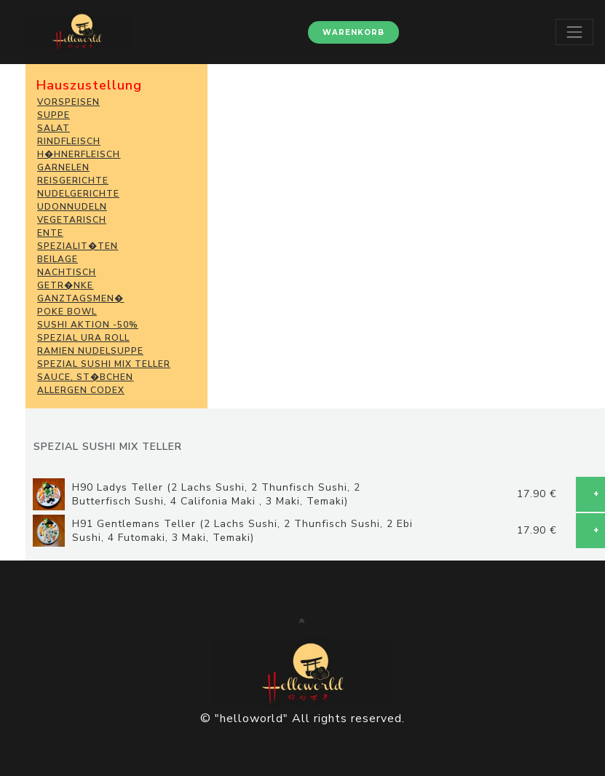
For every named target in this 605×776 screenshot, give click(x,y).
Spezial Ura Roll (83, 338)
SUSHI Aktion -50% (87, 324)
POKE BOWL (67, 311)
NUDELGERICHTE (78, 193)
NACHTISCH (66, 272)
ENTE (50, 233)
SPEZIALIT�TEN (77, 246)
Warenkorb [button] (353, 32)
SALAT (53, 128)
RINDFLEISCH (68, 141)
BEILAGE (57, 259)
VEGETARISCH (71, 220)
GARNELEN (63, 167)
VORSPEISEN (68, 102)
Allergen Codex (80, 390)
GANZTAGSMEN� (80, 298)
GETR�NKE (65, 285)
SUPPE (53, 115)
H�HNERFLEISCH (78, 154)
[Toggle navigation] (574, 32)
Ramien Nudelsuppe (90, 351)
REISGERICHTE (72, 180)
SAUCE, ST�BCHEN (85, 377)
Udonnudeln (72, 207)
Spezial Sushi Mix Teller (103, 364)
